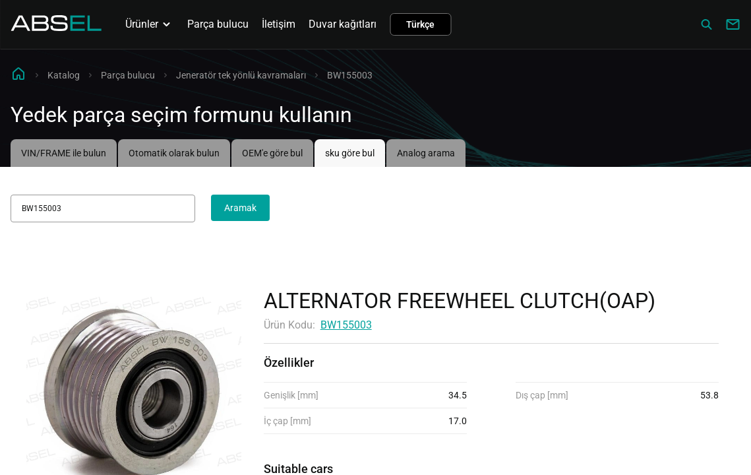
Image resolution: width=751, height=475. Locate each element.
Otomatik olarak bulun (174, 153)
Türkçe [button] (420, 24)
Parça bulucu (218, 24)
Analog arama (426, 153)
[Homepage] (56, 27)
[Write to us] (732, 24)
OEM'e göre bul (272, 153)
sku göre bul (350, 153)
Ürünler (149, 24)
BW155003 (346, 325)
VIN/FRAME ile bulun (63, 153)
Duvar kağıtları (342, 24)
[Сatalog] (706, 24)
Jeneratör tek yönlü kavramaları (241, 75)
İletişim (278, 24)
